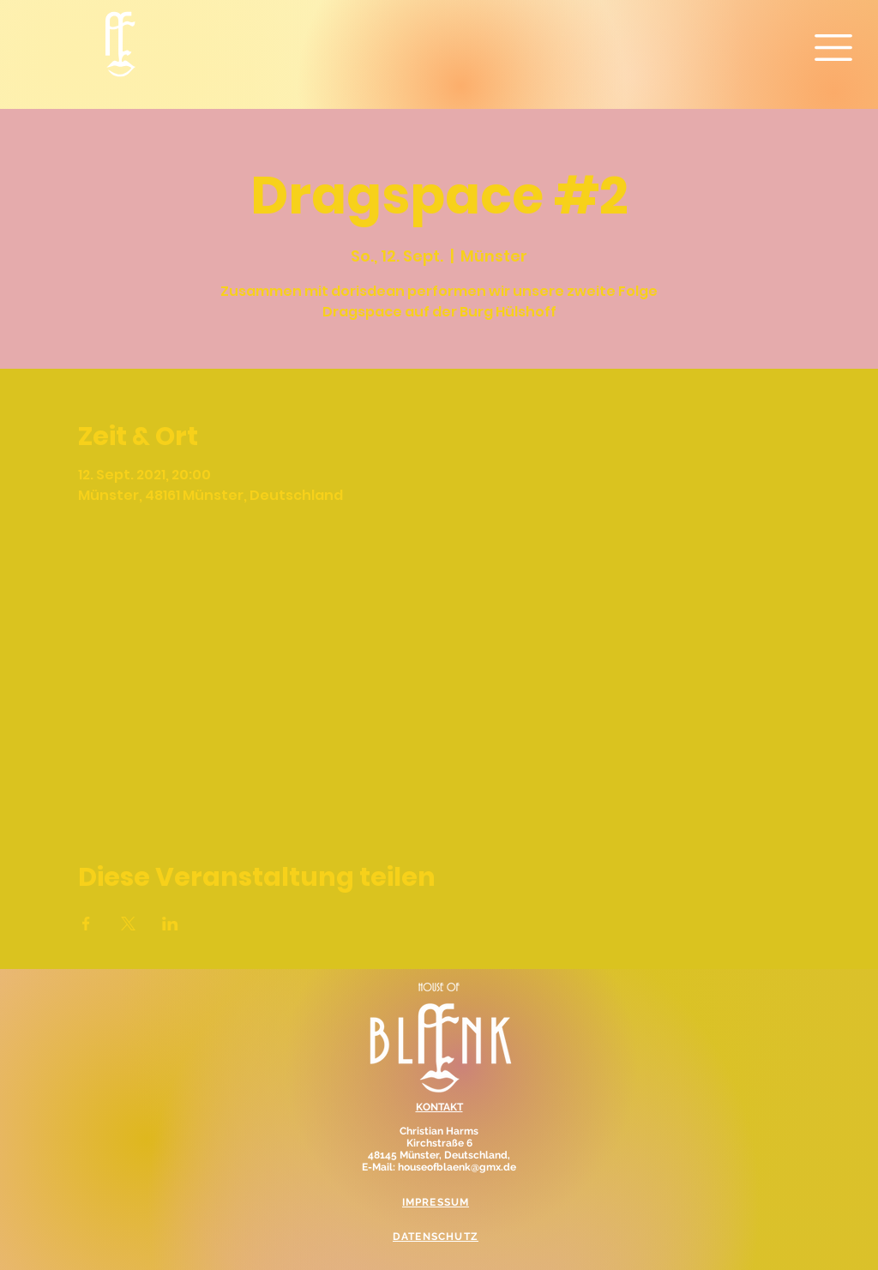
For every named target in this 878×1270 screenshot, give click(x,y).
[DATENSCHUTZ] (437, 1236)
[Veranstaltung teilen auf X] (128, 923)
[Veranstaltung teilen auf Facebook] (86, 923)
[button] (833, 47)
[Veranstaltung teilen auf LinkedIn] (170, 923)
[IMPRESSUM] (437, 1202)
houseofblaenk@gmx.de (457, 1167)
